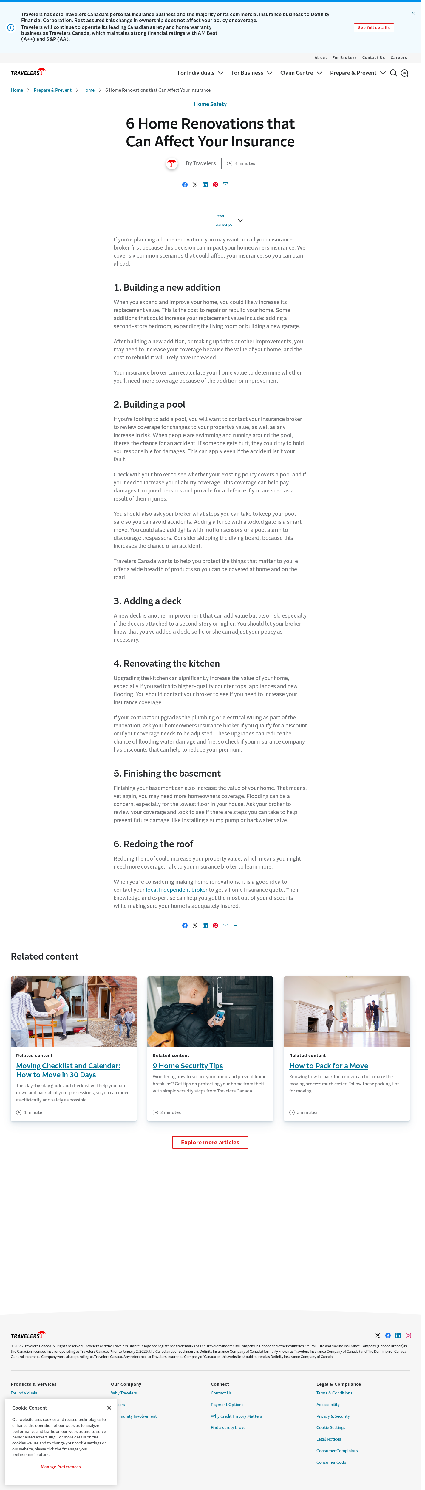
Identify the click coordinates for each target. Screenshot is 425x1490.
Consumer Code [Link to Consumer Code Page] (331, 1462)
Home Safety (210, 104)
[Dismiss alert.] (413, 13)
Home (17, 90)
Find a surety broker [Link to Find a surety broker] (229, 1428)
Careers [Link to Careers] (118, 1405)
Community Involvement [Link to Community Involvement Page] (134, 1416)
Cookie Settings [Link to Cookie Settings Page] (330, 1428)
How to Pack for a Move (328, 1204)
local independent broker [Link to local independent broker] (177, 1028)
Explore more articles (210, 1281)
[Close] (109, 1407)
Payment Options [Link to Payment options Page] (227, 1405)
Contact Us (373, 58)
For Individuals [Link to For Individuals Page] (24, 1393)
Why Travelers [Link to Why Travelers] (124, 1393)
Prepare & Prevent (53, 90)
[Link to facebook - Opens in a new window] (388, 1335)
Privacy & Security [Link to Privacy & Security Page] (333, 1416)
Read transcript (95, 363)
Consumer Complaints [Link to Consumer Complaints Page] (337, 1451)
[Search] (393, 73)
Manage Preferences (61, 1467)
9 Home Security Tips (188, 1204)
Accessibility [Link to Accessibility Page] (328, 1405)
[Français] (404, 73)
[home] (28, 71)
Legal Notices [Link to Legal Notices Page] (328, 1439)
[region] (61, 1442)
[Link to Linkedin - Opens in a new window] (398, 1335)
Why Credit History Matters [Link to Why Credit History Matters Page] (236, 1416)
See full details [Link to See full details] (374, 27)
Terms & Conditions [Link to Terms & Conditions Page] (334, 1393)
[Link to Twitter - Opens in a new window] (378, 1335)
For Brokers (345, 58)
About (321, 58)
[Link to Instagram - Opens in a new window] (408, 1335)
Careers (399, 58)
